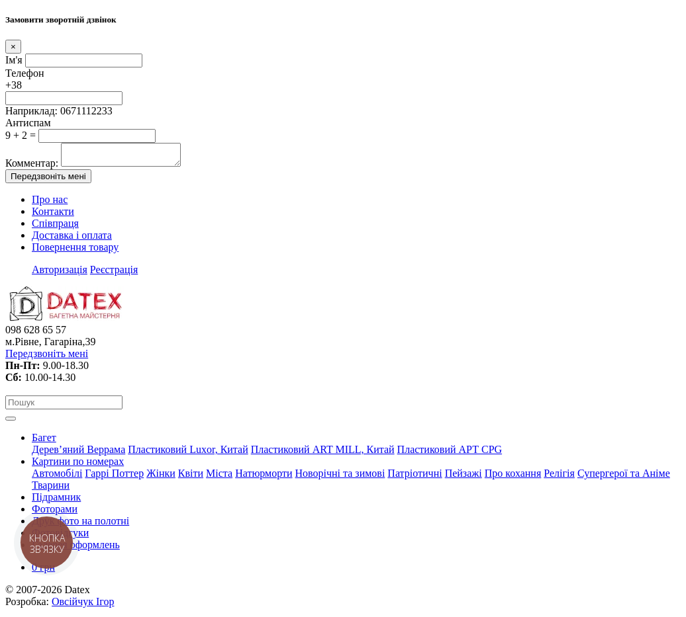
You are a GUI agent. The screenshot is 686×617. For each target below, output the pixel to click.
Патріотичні (414, 477)
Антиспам (28, 122)
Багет (44, 441)
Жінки (160, 477)
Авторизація (59, 273)
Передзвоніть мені (48, 180)
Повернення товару (75, 251)
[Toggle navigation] (10, 423)
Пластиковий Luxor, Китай (188, 453)
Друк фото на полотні (80, 524)
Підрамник (56, 501)
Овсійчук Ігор (83, 605)
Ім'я (14, 59)
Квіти (190, 477)
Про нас (50, 203)
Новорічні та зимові (340, 477)
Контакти (53, 215)
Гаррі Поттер (114, 477)
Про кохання (513, 477)
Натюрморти (263, 477)
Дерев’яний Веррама (78, 453)
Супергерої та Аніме (623, 477)
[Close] (13, 47)
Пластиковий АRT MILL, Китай (323, 453)
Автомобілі (57, 477)
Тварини (51, 489)
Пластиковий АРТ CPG (449, 453)
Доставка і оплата (72, 239)
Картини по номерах (78, 465)
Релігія (559, 477)
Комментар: (31, 167)
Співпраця (55, 227)
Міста (219, 477)
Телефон (24, 73)
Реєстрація (114, 273)
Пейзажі (463, 477)
